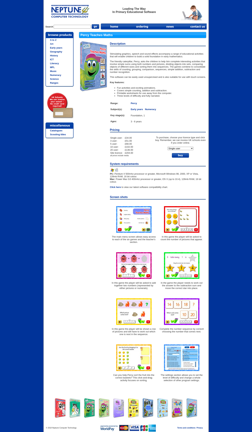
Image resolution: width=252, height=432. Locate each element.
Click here (115, 187)
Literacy (54, 63)
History (54, 55)
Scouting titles (58, 134)
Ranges (54, 83)
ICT (52, 59)
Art (51, 44)
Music (53, 71)
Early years (137, 109)
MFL (52, 67)
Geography (56, 51)
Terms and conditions (186, 428)
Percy (134, 103)
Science (54, 79)
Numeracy (150, 109)
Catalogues (56, 130)
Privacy (200, 428)
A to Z (53, 40)
